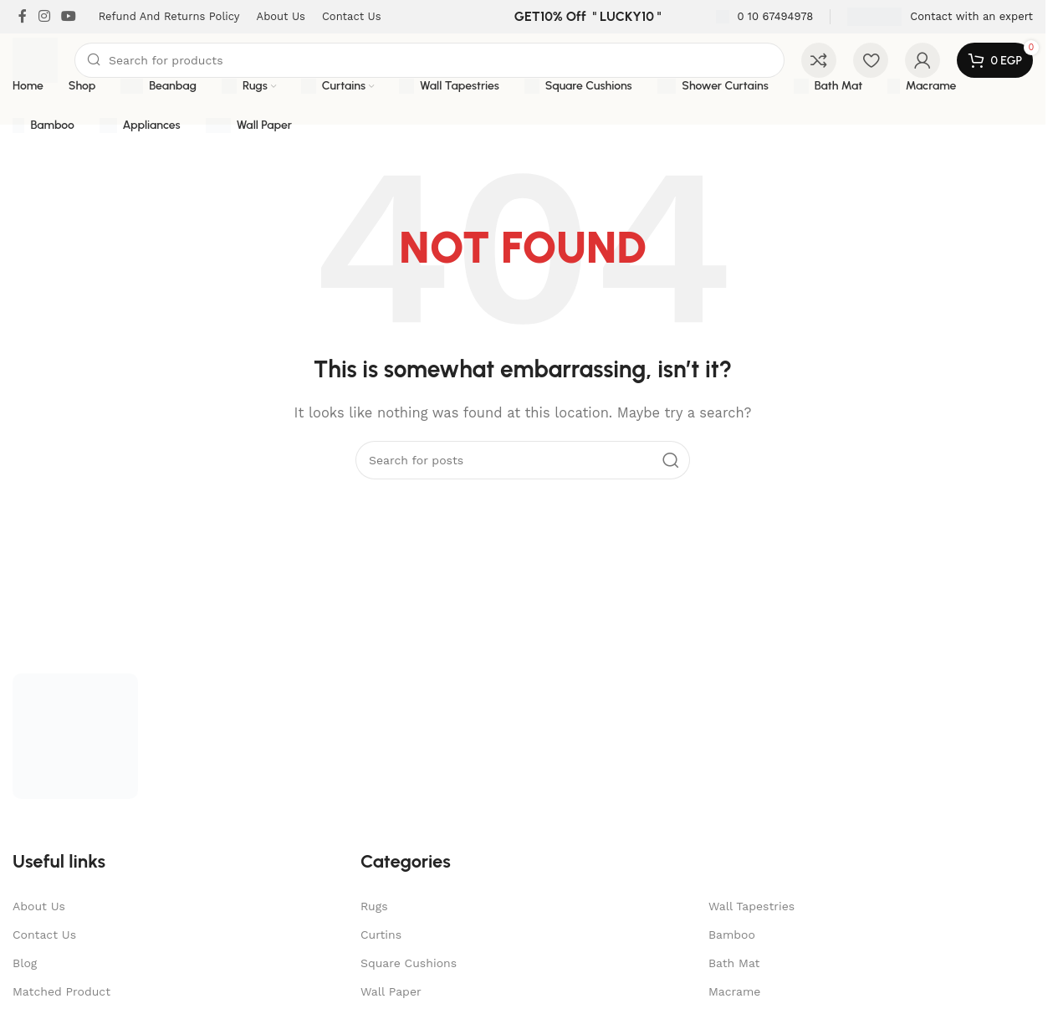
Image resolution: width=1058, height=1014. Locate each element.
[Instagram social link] (44, 16)
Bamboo (731, 934)
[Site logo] (35, 59)
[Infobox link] (765, 17)
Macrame (734, 991)
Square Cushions (408, 963)
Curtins (380, 934)
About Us (39, 906)
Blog (25, 963)
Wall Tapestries (751, 906)
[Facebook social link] (23, 16)
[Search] (429, 60)
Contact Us (44, 934)
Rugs (374, 906)
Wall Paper (391, 991)
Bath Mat (733, 963)
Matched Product (61, 991)
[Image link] (75, 735)
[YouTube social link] (68, 16)
